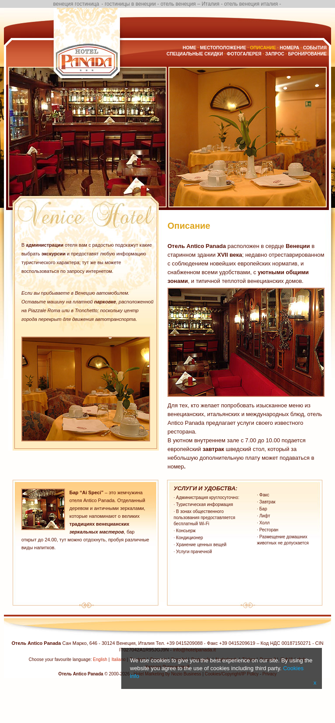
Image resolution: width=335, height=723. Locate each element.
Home (189, 47)
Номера (289, 47)
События (315, 47)
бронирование (307, 54)
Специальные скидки (195, 54)
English (100, 659)
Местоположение (223, 47)
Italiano (119, 659)
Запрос (274, 54)
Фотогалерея (244, 54)
